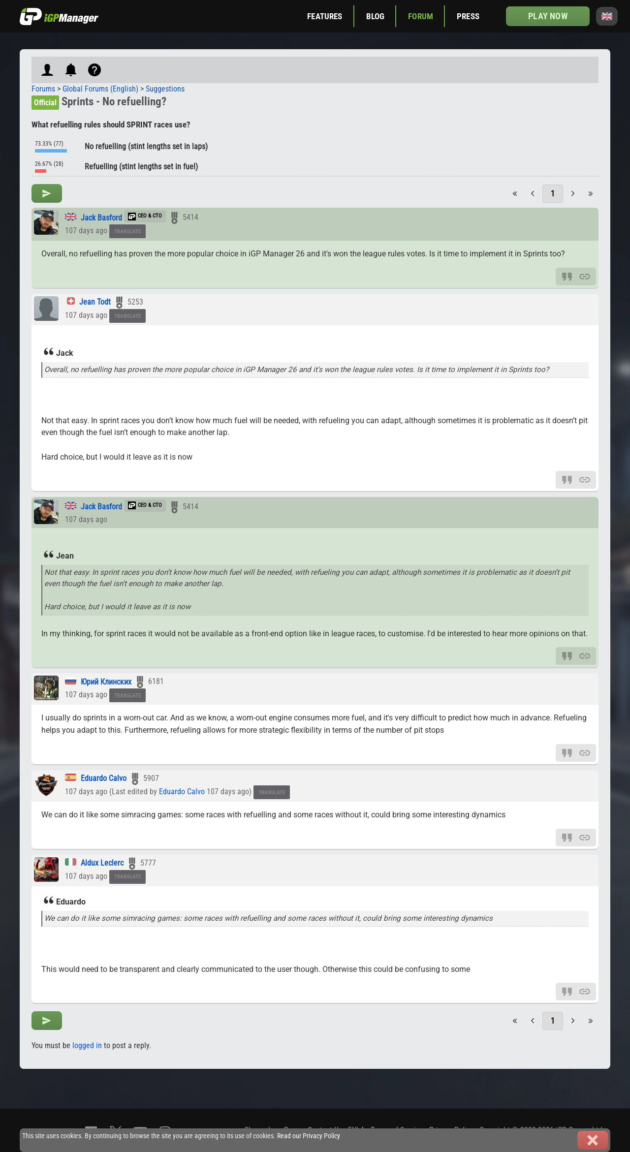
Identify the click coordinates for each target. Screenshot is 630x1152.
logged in (87, 1045)
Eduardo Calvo (103, 778)
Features (324, 16)
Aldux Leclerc (102, 863)
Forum (420, 16)
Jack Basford (101, 217)
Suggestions (165, 88)
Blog (375, 16)
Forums (43, 88)
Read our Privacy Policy (308, 1136)
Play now (547, 16)
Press (468, 16)
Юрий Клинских (106, 681)
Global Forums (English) (100, 88)
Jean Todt (95, 302)
